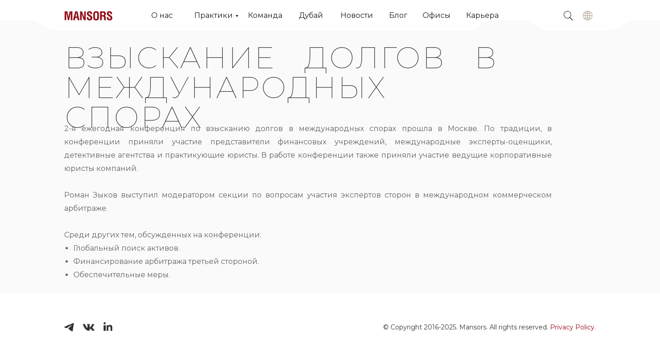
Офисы (437, 15)
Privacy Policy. (573, 327)
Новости (357, 15)
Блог (398, 15)
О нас (162, 15)
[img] (588, 16)
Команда (265, 15)
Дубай (311, 15)
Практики (213, 15)
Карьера (482, 15)
